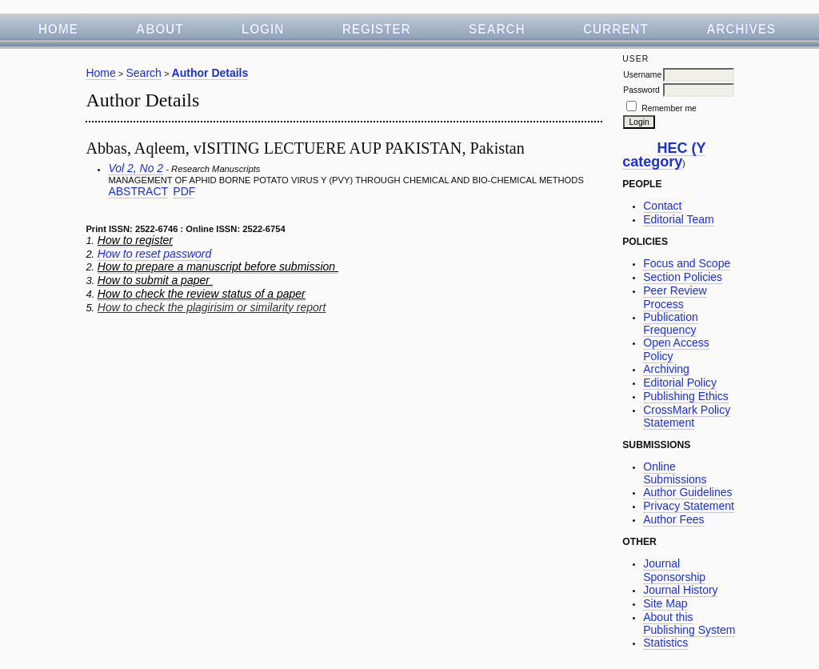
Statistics (665, 642)
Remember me (669, 108)
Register (376, 29)
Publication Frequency (670, 323)
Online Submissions (674, 473)
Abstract (138, 191)
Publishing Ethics (686, 396)
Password (641, 90)
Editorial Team (678, 219)
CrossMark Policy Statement (686, 416)
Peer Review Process (674, 297)
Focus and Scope (686, 263)
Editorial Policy (680, 382)
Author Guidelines (687, 492)
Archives (741, 29)
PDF (184, 191)
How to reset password (154, 253)
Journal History (680, 589)
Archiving (666, 369)
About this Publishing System (689, 624)
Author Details (210, 72)
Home (58, 29)
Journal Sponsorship (674, 570)
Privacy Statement (688, 505)
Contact (662, 205)
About (159, 29)
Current (616, 29)
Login (263, 29)
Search (497, 29)
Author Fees (673, 519)
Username (642, 74)
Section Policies (682, 276)
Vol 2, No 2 (135, 168)
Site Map (665, 603)
